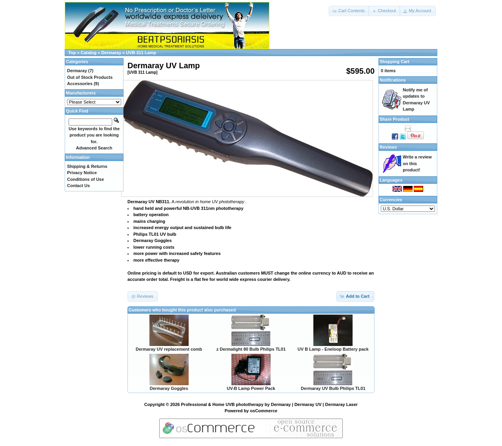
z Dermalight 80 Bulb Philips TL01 (251, 349)
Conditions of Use (85, 179)
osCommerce (264, 410)
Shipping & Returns (87, 166)
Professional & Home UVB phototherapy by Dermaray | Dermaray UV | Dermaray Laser (269, 404)
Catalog (88, 52)
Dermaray (111, 52)
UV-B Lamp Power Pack (251, 388)
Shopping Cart (394, 61)
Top (72, 52)
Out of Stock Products (90, 77)
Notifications (393, 80)
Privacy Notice (82, 172)
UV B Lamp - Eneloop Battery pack (333, 349)
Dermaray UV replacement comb (169, 349)
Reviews (388, 147)
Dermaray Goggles (169, 388)
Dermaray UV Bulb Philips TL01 (333, 388)
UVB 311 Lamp (141, 52)
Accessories (80, 83)
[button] (349, 11)
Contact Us (78, 185)
